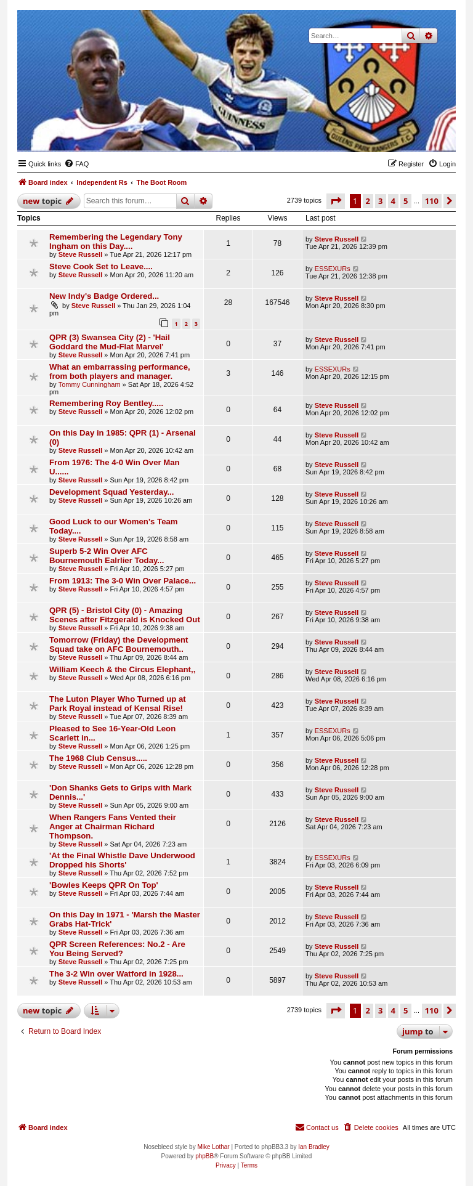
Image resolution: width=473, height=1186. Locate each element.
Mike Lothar (213, 1146)
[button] (335, 200)
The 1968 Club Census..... (98, 758)
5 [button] (405, 200)
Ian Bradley (313, 1146)
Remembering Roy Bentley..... (106, 403)
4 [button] (393, 200)
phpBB (204, 1156)
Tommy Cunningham (90, 384)
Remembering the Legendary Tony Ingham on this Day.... (115, 241)
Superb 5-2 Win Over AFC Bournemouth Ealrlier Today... (106, 555)
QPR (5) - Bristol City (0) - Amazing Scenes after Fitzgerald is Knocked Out (124, 615)
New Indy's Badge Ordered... (104, 296)
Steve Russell (81, 254)
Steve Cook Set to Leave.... (101, 266)
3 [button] (380, 200)
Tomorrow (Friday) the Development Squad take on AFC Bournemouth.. (118, 644)
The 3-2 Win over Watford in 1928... (116, 973)
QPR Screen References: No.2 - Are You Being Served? (117, 949)
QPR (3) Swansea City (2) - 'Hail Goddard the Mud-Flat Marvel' (109, 342)
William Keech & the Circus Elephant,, (122, 669)
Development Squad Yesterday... (111, 492)
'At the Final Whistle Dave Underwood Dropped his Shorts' (122, 860)
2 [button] (368, 200)
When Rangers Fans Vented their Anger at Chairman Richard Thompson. (112, 826)
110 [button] (432, 200)
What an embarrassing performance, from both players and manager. (119, 371)
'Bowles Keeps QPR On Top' (103, 885)
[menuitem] (76, 163)
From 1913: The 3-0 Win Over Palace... (122, 580)
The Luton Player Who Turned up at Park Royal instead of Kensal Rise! (117, 703)
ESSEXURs (332, 268)
